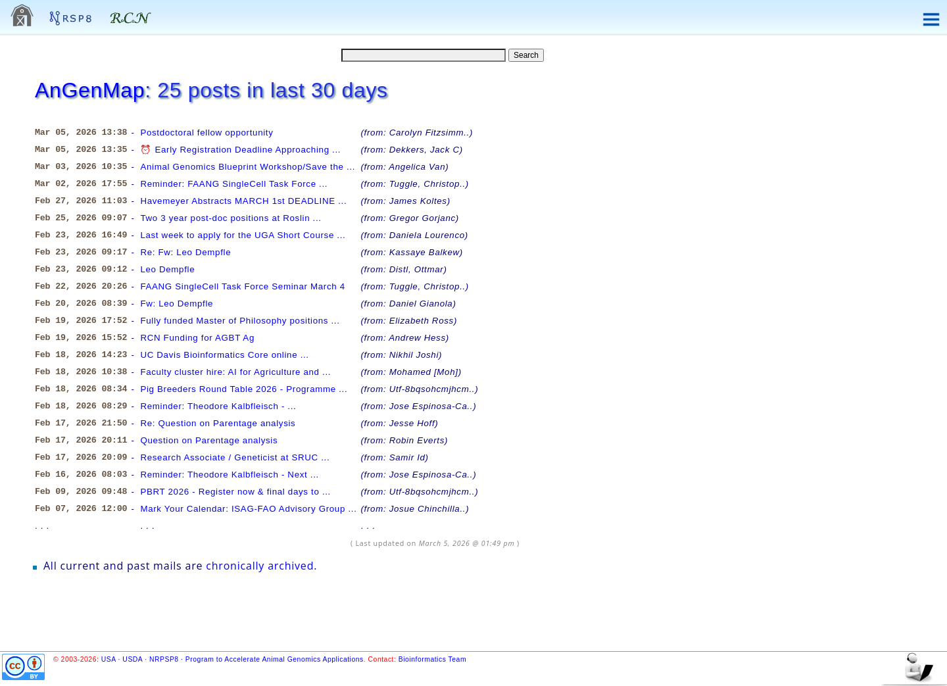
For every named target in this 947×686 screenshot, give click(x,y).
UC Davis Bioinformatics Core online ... (224, 355)
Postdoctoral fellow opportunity (206, 132)
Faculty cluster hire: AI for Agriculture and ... (235, 372)
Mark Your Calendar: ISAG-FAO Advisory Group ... (248, 509)
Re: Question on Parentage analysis (217, 423)
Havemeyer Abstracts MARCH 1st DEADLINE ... (243, 201)
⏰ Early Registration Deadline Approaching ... (240, 150)
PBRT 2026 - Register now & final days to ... (235, 492)
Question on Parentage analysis (209, 440)
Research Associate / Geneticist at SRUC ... (234, 457)
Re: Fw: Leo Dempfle (185, 252)
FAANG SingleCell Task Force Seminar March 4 (242, 286)
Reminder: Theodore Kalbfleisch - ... (218, 406)
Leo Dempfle (167, 269)
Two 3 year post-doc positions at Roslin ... (230, 218)
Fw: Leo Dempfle (176, 303)
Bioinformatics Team (432, 659)
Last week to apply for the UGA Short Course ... (242, 235)
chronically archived (260, 565)
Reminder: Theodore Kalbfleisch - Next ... (229, 474)
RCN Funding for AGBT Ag (197, 338)
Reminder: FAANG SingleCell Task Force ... (234, 184)
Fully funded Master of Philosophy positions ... (239, 321)
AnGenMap (90, 90)
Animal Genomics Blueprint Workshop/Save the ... (247, 167)
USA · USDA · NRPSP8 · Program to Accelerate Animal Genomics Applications (232, 659)
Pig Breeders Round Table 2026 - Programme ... (243, 389)
